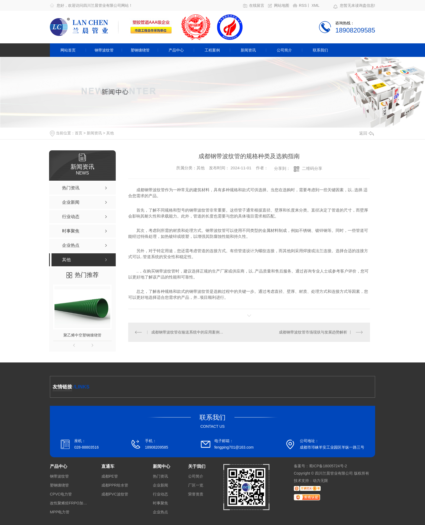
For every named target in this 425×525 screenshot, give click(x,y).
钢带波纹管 (104, 50)
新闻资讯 (248, 50)
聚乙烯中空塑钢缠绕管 (82, 335)
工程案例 (212, 50)
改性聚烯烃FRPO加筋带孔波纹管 (69, 503)
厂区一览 (195, 485)
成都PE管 (109, 476)
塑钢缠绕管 (140, 50)
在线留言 (256, 6)
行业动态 (160, 494)
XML (315, 6)
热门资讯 (160, 476)
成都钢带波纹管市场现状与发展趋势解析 (313, 332)
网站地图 (281, 6)
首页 (78, 133)
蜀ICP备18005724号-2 (328, 466)
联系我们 (320, 50)
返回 (366, 133)
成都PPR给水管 (114, 485)
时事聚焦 (160, 503)
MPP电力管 (59, 512)
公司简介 (284, 50)
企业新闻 (160, 485)
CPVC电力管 (61, 494)
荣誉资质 (195, 494)
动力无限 (320, 480)
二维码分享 (312, 168)
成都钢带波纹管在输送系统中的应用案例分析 (188, 332)
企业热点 (160, 512)
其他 (110, 133)
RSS (303, 6)
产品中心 (176, 50)
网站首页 (68, 50)
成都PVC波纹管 (114, 494)
